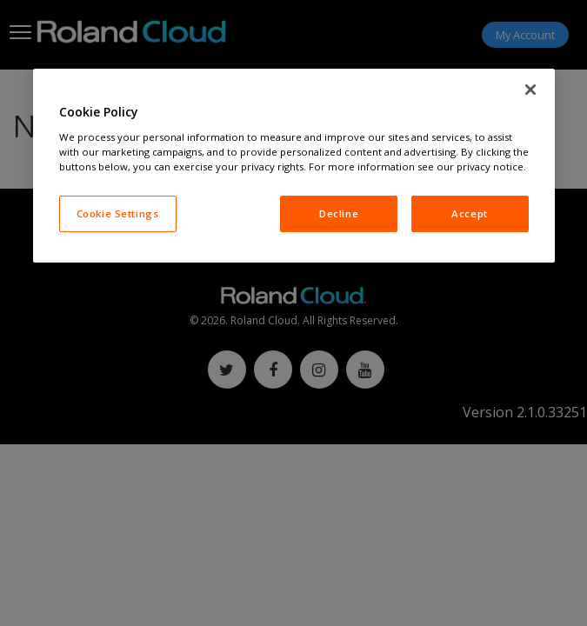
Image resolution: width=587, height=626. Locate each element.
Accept (469, 213)
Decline (338, 213)
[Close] (530, 89)
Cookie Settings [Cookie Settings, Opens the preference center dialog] (118, 213)
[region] (294, 166)
